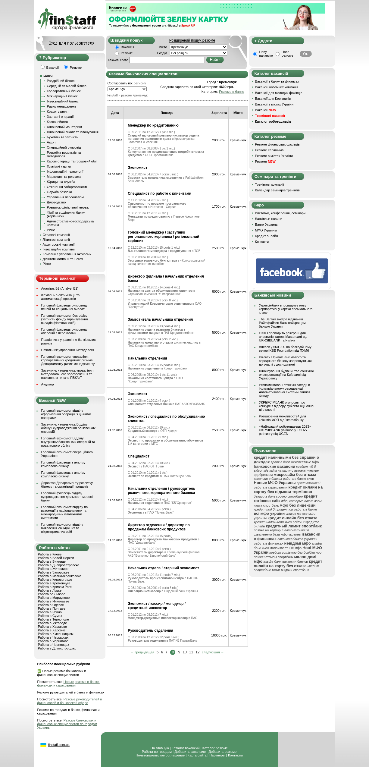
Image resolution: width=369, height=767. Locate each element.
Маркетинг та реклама (64, 176)
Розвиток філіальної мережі (68, 207)
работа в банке (305, 509)
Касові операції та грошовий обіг (72, 161)
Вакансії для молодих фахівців (278, 93)
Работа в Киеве (50, 554)
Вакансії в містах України (274, 104)
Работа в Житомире (53, 569)
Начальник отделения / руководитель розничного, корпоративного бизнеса (161, 490)
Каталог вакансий (186, 748)
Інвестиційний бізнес (63, 101)
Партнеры (217, 755)
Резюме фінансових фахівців (277, 144)
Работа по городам (157, 751)
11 (191, 652)
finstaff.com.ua (59, 745)
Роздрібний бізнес (61, 81)
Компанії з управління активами (67, 254)
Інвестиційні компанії (59, 249)
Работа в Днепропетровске (58, 565)
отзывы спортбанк (279, 557)
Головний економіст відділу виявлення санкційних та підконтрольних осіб (62, 528)
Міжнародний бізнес (62, 96)
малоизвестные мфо (286, 548)
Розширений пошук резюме (192, 40)
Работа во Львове (51, 594)
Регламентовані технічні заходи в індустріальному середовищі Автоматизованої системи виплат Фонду (284, 390)
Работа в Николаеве (53, 601)
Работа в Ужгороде (52, 623)
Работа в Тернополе (53, 619)
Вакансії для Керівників (273, 98)
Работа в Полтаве (51, 608)
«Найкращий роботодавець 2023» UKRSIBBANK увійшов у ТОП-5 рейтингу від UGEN (285, 430)
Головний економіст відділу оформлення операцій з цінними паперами (66, 414)
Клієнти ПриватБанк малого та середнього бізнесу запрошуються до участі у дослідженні (285, 360)
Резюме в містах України (274, 156)
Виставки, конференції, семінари (280, 213)
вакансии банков (295, 561)
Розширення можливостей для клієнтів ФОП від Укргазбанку (282, 418)
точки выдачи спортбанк (290, 570)
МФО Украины (266, 230)
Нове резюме (287, 53)
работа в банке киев (298, 478)
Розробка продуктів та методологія (64, 154)
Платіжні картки (59, 166)
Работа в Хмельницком (55, 634)
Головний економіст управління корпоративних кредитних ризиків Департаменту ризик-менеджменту (68, 360)
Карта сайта (197, 755)
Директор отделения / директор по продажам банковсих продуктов (159, 527)
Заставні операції (60, 116)
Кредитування (58, 111)
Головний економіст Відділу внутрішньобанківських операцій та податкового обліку (68, 441)
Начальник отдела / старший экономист (163, 568)
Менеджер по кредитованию (153, 125)
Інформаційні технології (65, 171)
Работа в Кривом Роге (55, 587)
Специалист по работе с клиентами (159, 193)
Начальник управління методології (67, 350)
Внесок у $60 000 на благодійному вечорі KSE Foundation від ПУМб (285, 348)
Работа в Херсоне (52, 630)
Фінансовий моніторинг (65, 127)
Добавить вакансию (190, 751)
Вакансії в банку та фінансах (277, 81)
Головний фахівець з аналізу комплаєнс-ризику (63, 464)
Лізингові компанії (56, 239)
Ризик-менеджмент (61, 106)
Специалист (138, 456)
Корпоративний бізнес (64, 91)
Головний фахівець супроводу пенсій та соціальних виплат (64, 307)
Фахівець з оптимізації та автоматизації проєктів (60, 296)
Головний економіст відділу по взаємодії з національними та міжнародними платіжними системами (64, 512)
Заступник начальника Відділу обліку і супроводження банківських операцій (68, 428)
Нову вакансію (266, 53)
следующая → (213, 652)
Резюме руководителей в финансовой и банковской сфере (69, 701)
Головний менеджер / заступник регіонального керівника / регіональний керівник (163, 236)
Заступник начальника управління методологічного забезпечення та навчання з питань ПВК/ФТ (67, 374)
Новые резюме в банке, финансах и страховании (68, 683)
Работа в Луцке (49, 590)
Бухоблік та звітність (62, 137)
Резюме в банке (231, 91)
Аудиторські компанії (59, 244)
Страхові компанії (56, 235)
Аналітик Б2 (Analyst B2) (60, 288)
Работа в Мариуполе (54, 597)
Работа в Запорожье (53, 572)
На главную (160, 748)
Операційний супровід (64, 147)
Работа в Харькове (52, 626)
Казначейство (57, 122)
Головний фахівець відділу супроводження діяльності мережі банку (67, 496)
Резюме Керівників (269, 150)
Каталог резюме (215, 748)
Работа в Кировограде (55, 579)
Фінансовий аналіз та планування (73, 132)
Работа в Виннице (52, 561)
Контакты (235, 755)
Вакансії (265, 110)
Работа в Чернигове (53, 641)
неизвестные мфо (305, 462)
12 (197, 652)
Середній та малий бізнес (66, 86)
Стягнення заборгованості (67, 187)
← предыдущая (142, 652)
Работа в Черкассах (53, 637)
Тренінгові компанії (269, 184)
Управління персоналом (65, 197)
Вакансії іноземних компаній (277, 87)
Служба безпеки (59, 192)
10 (184, 652)
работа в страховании (271, 487)
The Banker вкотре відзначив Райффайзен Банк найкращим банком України (282, 322)
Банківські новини (268, 219)
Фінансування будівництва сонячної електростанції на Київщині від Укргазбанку (286, 374)
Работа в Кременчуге (54, 583)
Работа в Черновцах (53, 644)
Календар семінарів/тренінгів (277, 190)
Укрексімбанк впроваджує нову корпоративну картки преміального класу (286, 308)
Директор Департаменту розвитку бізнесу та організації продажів (67, 484)
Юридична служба (61, 182)
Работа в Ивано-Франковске (59, 576)
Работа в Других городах (57, 648)
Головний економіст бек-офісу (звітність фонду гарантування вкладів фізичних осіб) (64, 319)
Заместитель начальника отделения (160, 319)
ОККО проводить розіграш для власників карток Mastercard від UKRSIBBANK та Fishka (283, 336)
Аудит (51, 142)
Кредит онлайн (266, 236)
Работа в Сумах (50, 616)
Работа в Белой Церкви (56, 558)
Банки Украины (266, 224)
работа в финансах (268, 543)
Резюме (127, 53)
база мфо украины (287, 534)
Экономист (137, 167)
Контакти (262, 242)
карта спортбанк (266, 505)
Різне (51, 230)
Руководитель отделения (150, 630)
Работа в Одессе (51, 605)
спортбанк (295, 496)
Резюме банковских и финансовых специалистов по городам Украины (67, 723)
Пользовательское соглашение (160, 755)
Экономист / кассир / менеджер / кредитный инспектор (157, 606)
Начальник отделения (147, 358)
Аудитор (47, 384)
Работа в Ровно (50, 612)
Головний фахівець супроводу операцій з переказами (64, 331)
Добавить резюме (222, 751)
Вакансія (127, 47)
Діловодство (56, 202)
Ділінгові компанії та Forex (63, 259)
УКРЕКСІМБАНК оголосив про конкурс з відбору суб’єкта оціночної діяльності (286, 406)
